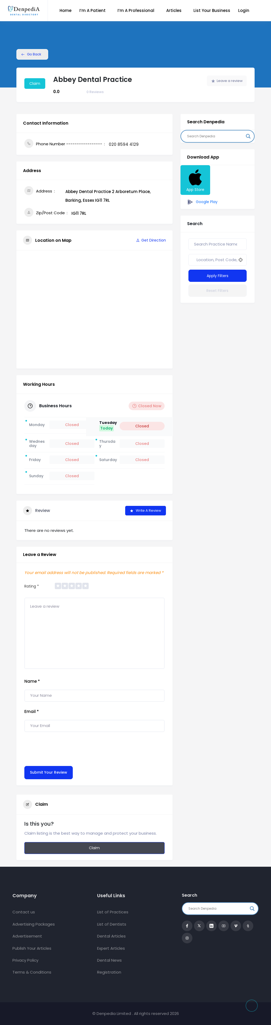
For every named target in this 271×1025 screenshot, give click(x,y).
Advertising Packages (33, 924)
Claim (34, 83)
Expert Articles (111, 948)
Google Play (202, 202)
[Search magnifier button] (248, 136)
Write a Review (145, 510)
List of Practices (112, 912)
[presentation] (64, 747)
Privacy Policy (25, 960)
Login (243, 10)
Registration (109, 972)
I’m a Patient (92, 10)
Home (65, 10)
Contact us (23, 912)
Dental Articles (111, 936)
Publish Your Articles (31, 948)
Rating (31, 586)
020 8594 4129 (124, 144)
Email (31, 711)
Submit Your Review (48, 772)
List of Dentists (111, 924)
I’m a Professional (136, 10)
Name (32, 681)
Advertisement (27, 936)
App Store (195, 180)
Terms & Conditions (31, 972)
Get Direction (151, 240)
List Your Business (211, 10)
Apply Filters (217, 275)
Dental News (109, 960)
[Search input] (215, 136)
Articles (174, 10)
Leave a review (227, 80)
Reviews (95, 91)
